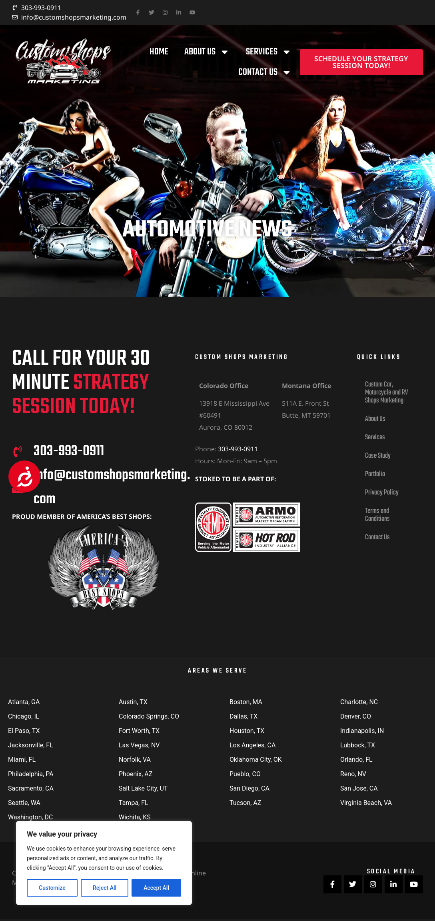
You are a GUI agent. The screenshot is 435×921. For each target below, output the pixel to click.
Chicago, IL (23, 716)
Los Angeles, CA (252, 745)
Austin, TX (133, 702)
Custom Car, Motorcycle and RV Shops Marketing (386, 392)
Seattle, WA (24, 803)
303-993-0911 (238, 448)
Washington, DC (30, 817)
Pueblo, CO (245, 774)
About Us (207, 52)
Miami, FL (22, 759)
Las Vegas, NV (139, 745)
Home (159, 51)
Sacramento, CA (31, 788)
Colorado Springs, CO (149, 716)
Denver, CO (355, 716)
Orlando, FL (356, 759)
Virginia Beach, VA (366, 803)
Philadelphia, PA (31, 774)
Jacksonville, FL (30, 745)
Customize (52, 888)
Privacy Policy (382, 493)
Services (269, 52)
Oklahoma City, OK (255, 759)
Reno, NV (353, 774)
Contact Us (265, 72)
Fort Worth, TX (139, 731)
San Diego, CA (249, 788)
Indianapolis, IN (362, 731)
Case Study (378, 456)
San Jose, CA (359, 788)
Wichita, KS (135, 817)
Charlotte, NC (359, 702)
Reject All (104, 888)
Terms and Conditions (377, 515)
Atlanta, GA (24, 702)
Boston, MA (245, 702)
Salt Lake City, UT (143, 788)
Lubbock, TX (357, 745)
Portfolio (375, 474)
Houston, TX (246, 731)
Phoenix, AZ (135, 774)
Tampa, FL (133, 803)
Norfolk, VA (135, 759)
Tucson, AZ (245, 803)
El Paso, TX (24, 731)
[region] (104, 863)
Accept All (156, 888)
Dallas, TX (243, 716)
